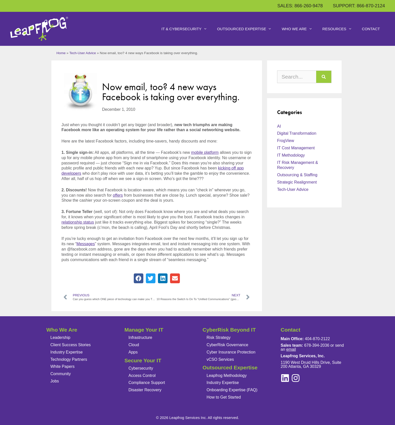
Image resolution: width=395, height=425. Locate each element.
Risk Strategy (219, 337)
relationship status (77, 222)
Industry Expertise (66, 352)
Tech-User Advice (82, 53)
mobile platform (205, 152)
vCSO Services (220, 359)
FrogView (285, 140)
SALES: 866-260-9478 (300, 5)
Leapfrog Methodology (227, 375)
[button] (138, 278)
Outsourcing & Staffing (297, 175)
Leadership (60, 337)
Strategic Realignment (297, 182)
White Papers (62, 366)
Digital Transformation (296, 133)
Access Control (142, 375)
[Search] (323, 77)
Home (60, 53)
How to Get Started (224, 397)
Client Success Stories (70, 345)
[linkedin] (295, 378)
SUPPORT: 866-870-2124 (359, 5)
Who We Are (299, 29)
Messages (86, 244)
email (291, 349)
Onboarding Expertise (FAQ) (232, 390)
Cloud (133, 345)
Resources (339, 29)
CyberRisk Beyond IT (229, 330)
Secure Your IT (142, 360)
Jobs (54, 381)
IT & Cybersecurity (186, 29)
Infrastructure (140, 337)
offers (118, 195)
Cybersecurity (140, 368)
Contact (371, 29)
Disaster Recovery (144, 390)
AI (279, 126)
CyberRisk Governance (227, 345)
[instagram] (285, 378)
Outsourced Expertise (247, 29)
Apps (133, 352)
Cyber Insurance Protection (231, 352)
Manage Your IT (143, 330)
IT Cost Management (296, 148)
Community (60, 374)
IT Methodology (291, 155)
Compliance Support (146, 382)
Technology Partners (68, 359)
